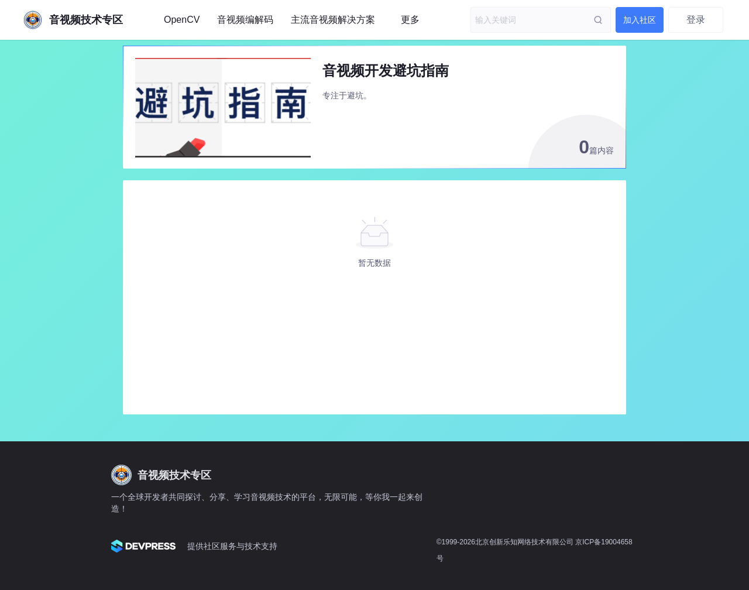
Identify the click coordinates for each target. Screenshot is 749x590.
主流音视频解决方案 (333, 20)
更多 (410, 20)
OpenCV (182, 20)
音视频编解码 (245, 20)
